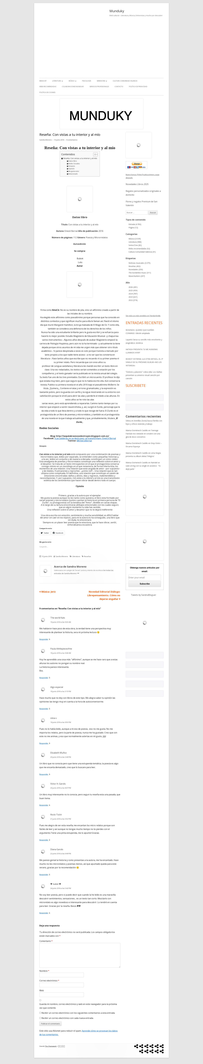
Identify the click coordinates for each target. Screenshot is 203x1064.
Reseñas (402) (134, 266)
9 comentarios (71, 140)
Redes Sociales (74, 164)
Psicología (86, 81)
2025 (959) (133, 290)
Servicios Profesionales (99, 86)
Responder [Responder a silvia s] (43, 743)
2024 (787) (133, 293)
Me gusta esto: (73, 171)
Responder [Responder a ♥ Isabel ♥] (43, 913)
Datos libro (72, 161)
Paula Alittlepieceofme (61, 648)
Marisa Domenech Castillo (137, 462)
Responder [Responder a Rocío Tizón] (43, 840)
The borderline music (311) (140, 272)
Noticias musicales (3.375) (139, 263)
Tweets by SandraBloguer (143, 594)
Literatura (56, 81)
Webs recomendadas (47, 86)
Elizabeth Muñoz (58, 752)
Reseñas (87, 556)
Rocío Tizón (56, 814)
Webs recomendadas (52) (139, 248)
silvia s (53, 718)
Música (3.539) (135, 238)
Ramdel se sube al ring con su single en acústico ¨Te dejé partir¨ (143, 465)
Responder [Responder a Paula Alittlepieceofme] (43, 677)
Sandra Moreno (45, 140)
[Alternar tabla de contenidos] (94, 154)
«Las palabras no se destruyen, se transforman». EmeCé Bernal (85, 438)
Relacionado (73, 174)
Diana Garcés (56, 849)
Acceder (61, 1046)
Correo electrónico (49, 980)
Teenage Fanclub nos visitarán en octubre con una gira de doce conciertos (143, 433)
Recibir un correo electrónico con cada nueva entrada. (67, 1018)
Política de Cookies (47, 92)
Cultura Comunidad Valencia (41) (142, 252)
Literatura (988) (135, 242)
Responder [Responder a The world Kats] (43, 639)
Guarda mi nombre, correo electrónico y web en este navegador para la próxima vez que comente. (78, 1006)
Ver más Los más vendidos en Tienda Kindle (143, 316)
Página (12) (133, 227)
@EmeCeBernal (84, 440)
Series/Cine (101, 81)
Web (41, 990)
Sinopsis (71, 166)
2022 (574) (133, 300)
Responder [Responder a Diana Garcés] (43, 874)
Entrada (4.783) (135, 224)
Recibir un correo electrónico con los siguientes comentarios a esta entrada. (78, 1012)
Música (71, 81)
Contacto (119, 86)
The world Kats (57, 617)
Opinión (71, 169)
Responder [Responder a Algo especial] (43, 708)
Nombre (44, 970)
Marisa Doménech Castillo (137, 430)
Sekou (128, 420)
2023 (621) (133, 297)
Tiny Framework (50, 1046)
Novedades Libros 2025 (137, 184)
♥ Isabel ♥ (55, 884)
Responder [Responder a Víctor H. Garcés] (43, 805)
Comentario (46, 941)
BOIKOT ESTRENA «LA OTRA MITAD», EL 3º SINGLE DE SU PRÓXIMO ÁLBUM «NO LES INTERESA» (144, 362)
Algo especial (56, 687)
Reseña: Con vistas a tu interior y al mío (80, 158)
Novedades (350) (136, 269)
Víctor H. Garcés (58, 783)
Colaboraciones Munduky (73, 86)
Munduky (116, 11)
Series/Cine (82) (135, 245)
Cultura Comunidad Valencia (125, 81)
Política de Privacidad (138, 86)
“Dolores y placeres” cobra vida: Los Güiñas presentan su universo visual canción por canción (144, 375)
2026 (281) (133, 287)
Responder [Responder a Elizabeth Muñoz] (43, 774)
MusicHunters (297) (137, 276)
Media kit (43, 81)
